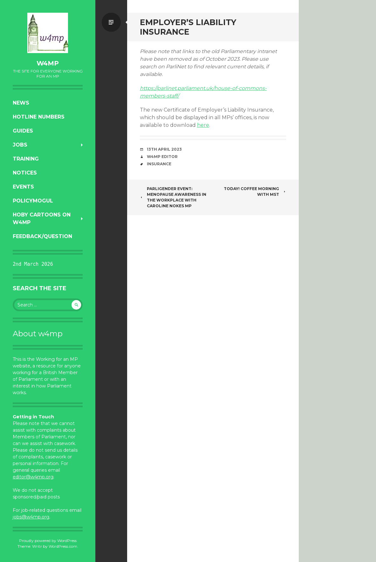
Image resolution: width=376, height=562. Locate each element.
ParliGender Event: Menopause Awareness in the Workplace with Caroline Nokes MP (173, 197)
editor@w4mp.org (33, 477)
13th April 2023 (164, 149)
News (21, 103)
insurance (159, 163)
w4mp (48, 63)
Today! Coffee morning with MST (255, 191)
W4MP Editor (162, 156)
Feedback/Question (42, 236)
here (203, 125)
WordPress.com (63, 546)
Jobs (20, 145)
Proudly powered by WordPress (48, 540)
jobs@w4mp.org (31, 517)
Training (26, 159)
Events (23, 187)
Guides (23, 131)
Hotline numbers (39, 117)
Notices (25, 173)
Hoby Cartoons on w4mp (42, 218)
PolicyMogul (33, 201)
